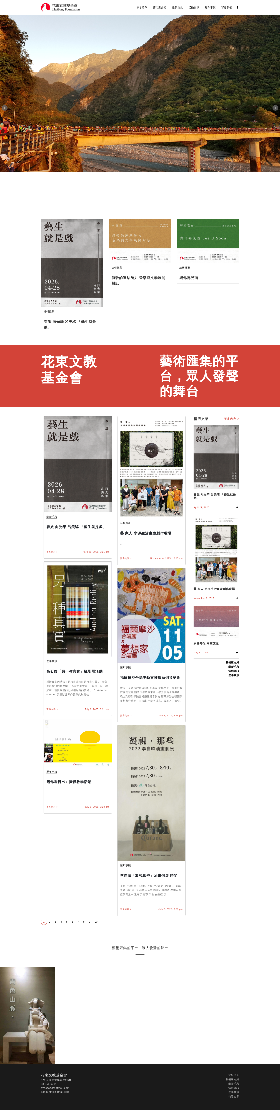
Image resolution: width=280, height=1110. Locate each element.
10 (96, 921)
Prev (5, 108)
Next (275, 108)
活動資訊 (194, 7)
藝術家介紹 (159, 7)
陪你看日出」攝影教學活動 (68, 782)
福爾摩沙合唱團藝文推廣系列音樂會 (150, 678)
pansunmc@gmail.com (55, 1091)
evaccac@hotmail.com (55, 1087)
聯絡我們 (226, 7)
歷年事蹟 (210, 7)
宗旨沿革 (142, 7)
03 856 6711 (49, 1084)
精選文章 (233, 1096)
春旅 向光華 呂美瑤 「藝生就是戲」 (76, 527)
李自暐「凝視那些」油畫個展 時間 (149, 875)
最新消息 (177, 7)
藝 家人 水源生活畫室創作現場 (145, 533)
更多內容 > (52, 552)
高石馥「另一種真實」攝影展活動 (74, 671)
